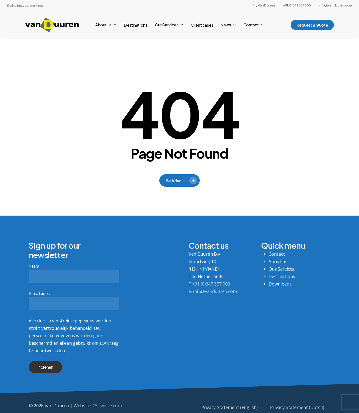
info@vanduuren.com (215, 291)
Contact (277, 254)
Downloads (280, 284)
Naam (74, 273)
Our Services (281, 269)
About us (278, 261)
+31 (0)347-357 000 (211, 284)
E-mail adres (74, 300)
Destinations (282, 276)
